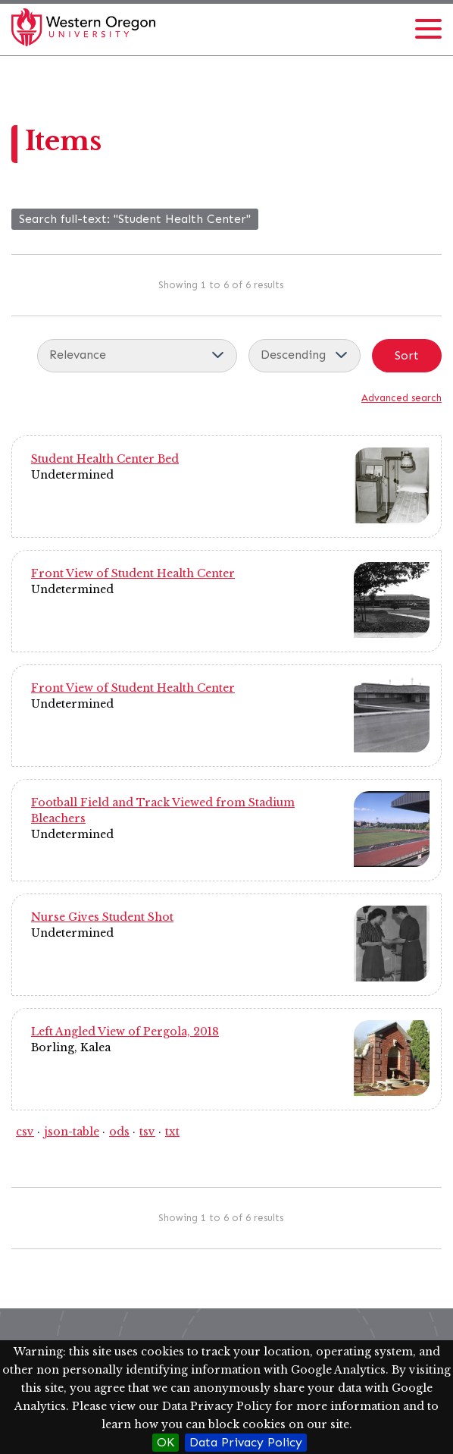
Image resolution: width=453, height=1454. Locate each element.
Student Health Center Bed (105, 459)
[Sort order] (304, 355)
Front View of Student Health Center (133, 573)
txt (172, 1131)
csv (25, 1131)
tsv (147, 1131)
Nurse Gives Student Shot (102, 917)
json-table (71, 1131)
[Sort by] (137, 355)
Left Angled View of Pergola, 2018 (125, 1031)
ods (119, 1131)
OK (165, 1442)
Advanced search (401, 398)
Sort (407, 355)
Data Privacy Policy (245, 1442)
